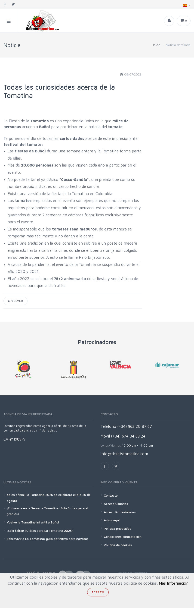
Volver (15, 300)
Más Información (173, 583)
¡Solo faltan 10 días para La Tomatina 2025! (40, 530)
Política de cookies (118, 545)
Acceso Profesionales (120, 512)
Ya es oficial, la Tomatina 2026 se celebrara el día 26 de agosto (49, 497)
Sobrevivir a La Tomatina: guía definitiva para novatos (48, 539)
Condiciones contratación (123, 537)
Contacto (111, 495)
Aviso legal (112, 520)
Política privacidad (117, 528)
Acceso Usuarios (116, 504)
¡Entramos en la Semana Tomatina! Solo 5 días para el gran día (47, 511)
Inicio (156, 45)
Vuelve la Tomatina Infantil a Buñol (33, 522)
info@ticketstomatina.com (124, 453)
